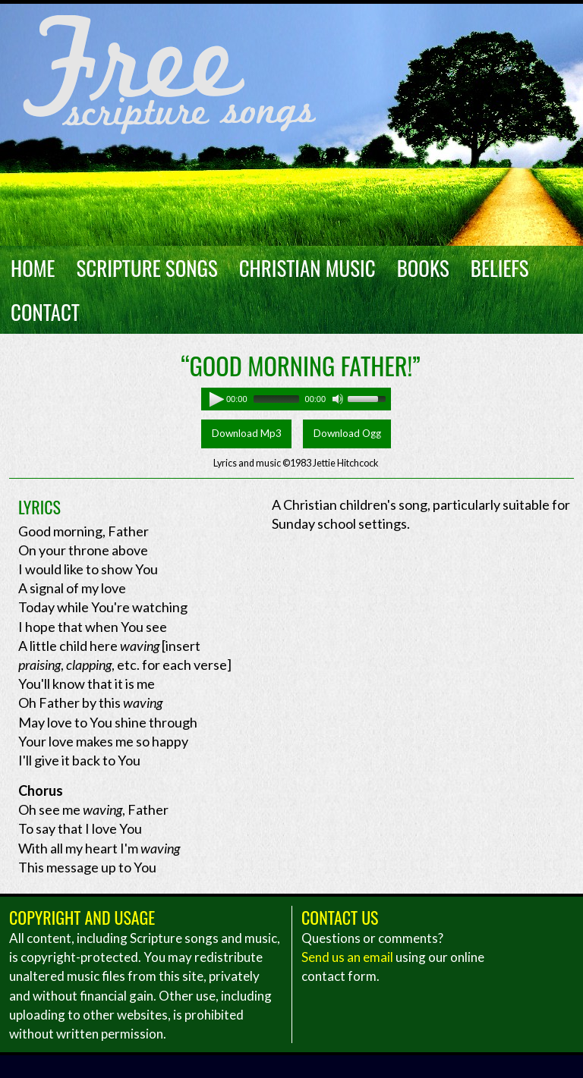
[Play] (212, 399)
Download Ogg (347, 433)
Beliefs (500, 268)
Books (423, 268)
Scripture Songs (147, 268)
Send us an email (347, 957)
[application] (296, 399)
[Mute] (338, 399)
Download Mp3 (247, 433)
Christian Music (307, 268)
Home (33, 268)
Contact (45, 312)
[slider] (276, 399)
